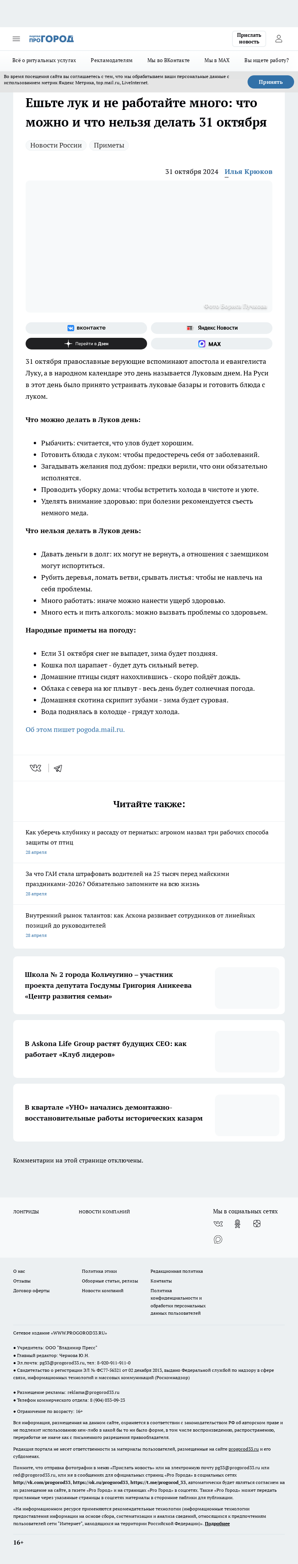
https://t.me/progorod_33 (158, 1482)
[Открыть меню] (16, 39)
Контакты (161, 1281)
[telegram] (60, 768)
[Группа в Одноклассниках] (237, 1224)
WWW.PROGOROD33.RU (79, 1333)
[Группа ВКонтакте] (86, 328)
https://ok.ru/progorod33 (100, 1482)
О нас (19, 1271)
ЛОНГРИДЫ (26, 1212)
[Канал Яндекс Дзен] (86, 343)
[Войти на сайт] (278, 39)
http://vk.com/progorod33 (42, 1482)
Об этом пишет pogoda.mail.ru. (75, 729)
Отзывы (22, 1281)
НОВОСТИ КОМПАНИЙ (104, 1212)
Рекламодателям (112, 60)
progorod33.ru (244, 1449)
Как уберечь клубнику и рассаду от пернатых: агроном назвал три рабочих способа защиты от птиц (149, 842)
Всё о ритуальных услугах (44, 60)
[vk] (36, 768)
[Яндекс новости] (211, 328)
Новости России (56, 145)
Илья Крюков (248, 171)
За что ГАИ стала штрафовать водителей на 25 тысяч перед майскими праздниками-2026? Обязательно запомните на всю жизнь (149, 884)
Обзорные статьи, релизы (110, 1281)
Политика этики (99, 1271)
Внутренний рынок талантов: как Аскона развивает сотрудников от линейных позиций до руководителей (149, 925)
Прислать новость (249, 38)
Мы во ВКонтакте (168, 60)
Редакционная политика (177, 1271)
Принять (271, 81)
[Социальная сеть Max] (211, 343)
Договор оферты (31, 1290)
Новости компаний (102, 1290)
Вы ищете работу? (266, 60)
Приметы (109, 145)
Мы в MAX (217, 60)
